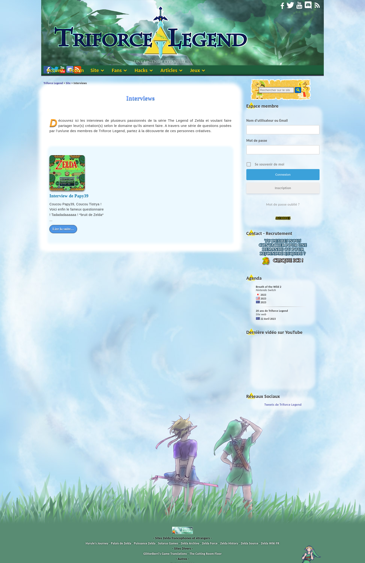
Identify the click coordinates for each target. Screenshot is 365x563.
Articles (168, 70)
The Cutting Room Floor (206, 553)
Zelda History (229, 543)
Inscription (283, 188)
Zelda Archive (190, 543)
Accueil (55, 70)
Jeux (195, 70)
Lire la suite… (63, 229)
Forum (76, 70)
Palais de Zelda (121, 543)
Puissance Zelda (144, 543)
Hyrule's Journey (97, 543)
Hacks (141, 70)
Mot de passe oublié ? (283, 204)
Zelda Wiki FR (270, 543)
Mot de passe (256, 140)
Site (94, 70)
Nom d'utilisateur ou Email (267, 120)
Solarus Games (168, 543)
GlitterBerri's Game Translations (165, 553)
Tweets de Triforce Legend (283, 405)
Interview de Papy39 (69, 196)
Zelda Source (249, 543)
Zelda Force (210, 543)
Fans (117, 70)
